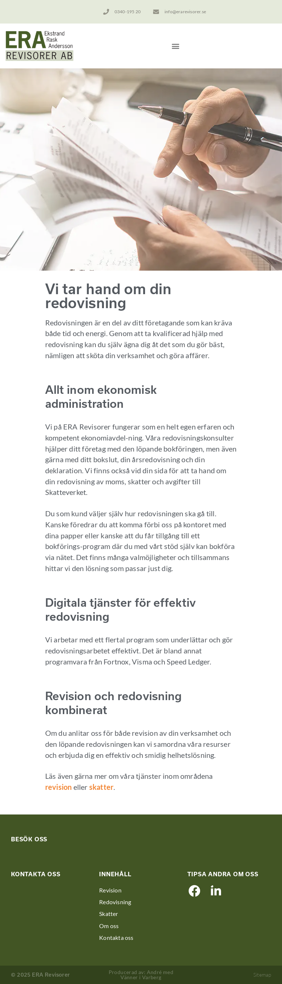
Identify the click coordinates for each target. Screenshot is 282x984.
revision (58, 786)
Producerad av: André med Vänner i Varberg (141, 974)
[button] (175, 46)
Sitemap (262, 974)
